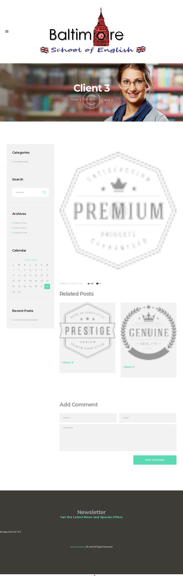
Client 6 (68, 362)
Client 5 (129, 366)
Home (72, 100)
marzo (20, 223)
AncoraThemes (77, 549)
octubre (20, 233)
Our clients (90, 100)
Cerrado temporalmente (25, 320)
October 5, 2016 (75, 283)
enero (20, 228)
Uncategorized (21, 162)
